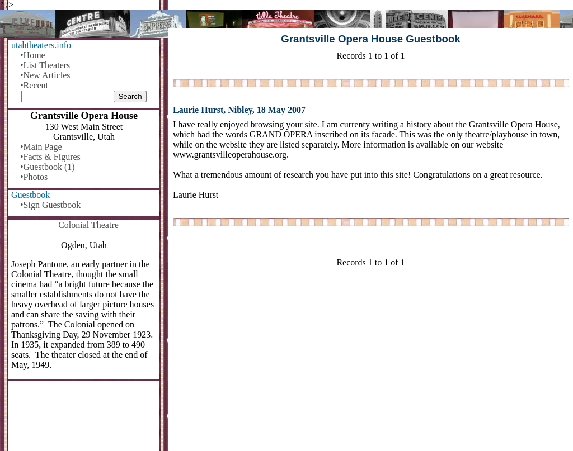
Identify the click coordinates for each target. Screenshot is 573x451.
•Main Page (41, 146)
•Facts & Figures (50, 157)
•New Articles (45, 75)
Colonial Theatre (88, 225)
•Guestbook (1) (47, 167)
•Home (32, 55)
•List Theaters (45, 65)
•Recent (34, 85)
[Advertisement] (371, 364)
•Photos (34, 177)
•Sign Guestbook (50, 205)
